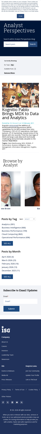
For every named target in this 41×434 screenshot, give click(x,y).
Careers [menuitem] (4, 346)
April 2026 (8, 257)
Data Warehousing (14, 143)
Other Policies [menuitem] (6, 396)
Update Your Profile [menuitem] (32, 375)
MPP (3, 149)
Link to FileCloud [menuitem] (31, 380)
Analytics (8, 224)
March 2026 (9, 260)
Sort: (21, 219)
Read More (12, 141)
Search (33, 44)
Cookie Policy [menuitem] (33, 390)
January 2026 (9, 267)
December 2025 (11, 270)
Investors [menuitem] (5, 351)
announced (13, 125)
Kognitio (33, 147)
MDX (23, 143)
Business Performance (14, 231)
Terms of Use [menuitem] (19, 390)
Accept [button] (20, 16)
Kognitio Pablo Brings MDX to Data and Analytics (20, 113)
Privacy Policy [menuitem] (6, 390)
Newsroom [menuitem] (5, 359)
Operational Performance (16, 237)
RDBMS (28, 143)
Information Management (21, 147)
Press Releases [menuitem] (7, 380)
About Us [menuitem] (5, 342)
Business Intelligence (19, 145)
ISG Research (14, 123)
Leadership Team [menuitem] (7, 355)
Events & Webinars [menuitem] (8, 371)
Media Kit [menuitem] (5, 375)
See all (7, 243)
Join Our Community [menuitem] (32, 371)
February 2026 (10, 263)
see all (7, 276)
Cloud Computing (12, 234)
